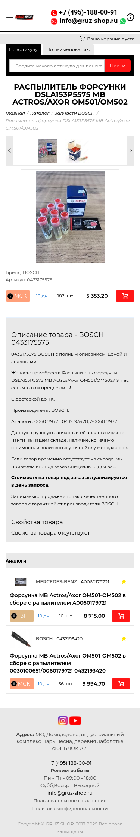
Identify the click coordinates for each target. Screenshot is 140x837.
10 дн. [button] (42, 296)
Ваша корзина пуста (107, 39)
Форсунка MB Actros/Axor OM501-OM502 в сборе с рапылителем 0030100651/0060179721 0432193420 (68, 663)
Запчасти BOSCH (75, 113)
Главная (15, 113)
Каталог (39, 113)
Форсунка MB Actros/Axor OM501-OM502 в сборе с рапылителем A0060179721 (68, 599)
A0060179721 (95, 581)
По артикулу (23, 49)
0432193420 (69, 638)
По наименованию (68, 49)
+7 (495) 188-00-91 (70, 763)
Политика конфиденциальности (70, 808)
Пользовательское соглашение (70, 800)
